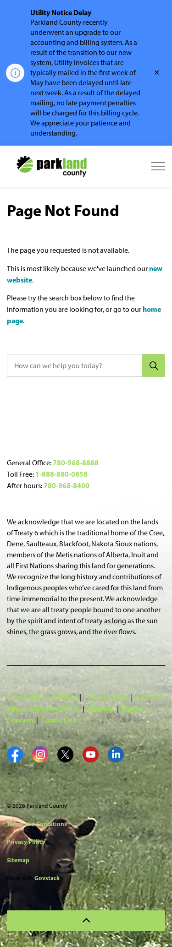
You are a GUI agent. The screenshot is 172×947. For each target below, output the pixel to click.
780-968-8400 (66, 485)
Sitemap (100, 708)
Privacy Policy (106, 697)
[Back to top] (86, 920)
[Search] (153, 365)
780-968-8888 (76, 462)
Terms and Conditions (42, 697)
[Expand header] (158, 166)
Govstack (47, 878)
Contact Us (58, 719)
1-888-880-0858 (61, 474)
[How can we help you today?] (86, 365)
